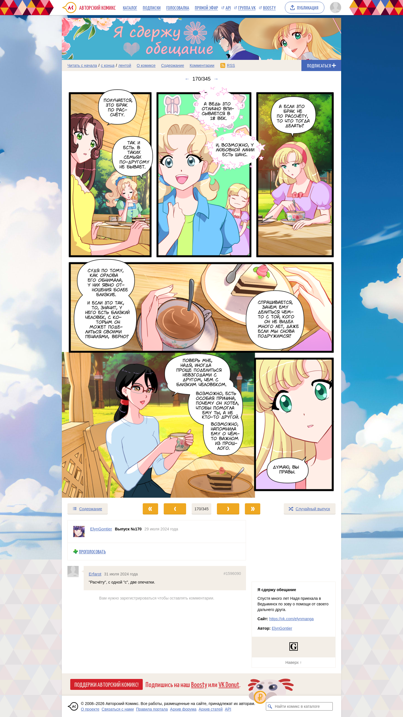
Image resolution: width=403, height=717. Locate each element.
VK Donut (229, 684)
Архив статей (211, 709)
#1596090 (232, 573)
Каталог (130, 7)
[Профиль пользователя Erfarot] (75, 571)
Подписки (152, 7)
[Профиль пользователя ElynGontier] (79, 531)
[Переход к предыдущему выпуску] (97, 292)
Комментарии (202, 65)
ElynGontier (282, 628)
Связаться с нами (118, 709)
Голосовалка (177, 7)
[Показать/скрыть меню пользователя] (334, 7)
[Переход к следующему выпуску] (201, 292)
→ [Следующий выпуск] (216, 79)
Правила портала (152, 709)
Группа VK (247, 7)
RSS (231, 65)
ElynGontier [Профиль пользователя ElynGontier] (101, 528)
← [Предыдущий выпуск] (186, 79)
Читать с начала (82, 65)
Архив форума (183, 709)
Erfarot (95, 574)
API (228, 7)
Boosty (269, 7)
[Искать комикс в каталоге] (270, 706)
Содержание (172, 65)
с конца (108, 65)
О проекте (90, 709)
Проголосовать (92, 551)
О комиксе (146, 65)
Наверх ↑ (293, 662)
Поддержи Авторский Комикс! (106, 684)
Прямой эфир (206, 7)
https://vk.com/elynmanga (291, 619)
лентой (124, 65)
